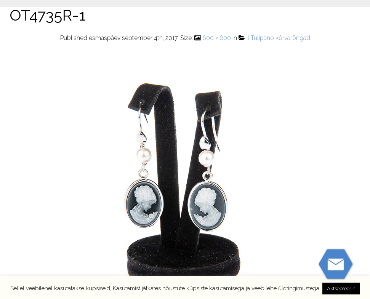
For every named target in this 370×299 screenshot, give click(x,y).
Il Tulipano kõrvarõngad (278, 38)
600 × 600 (216, 38)
